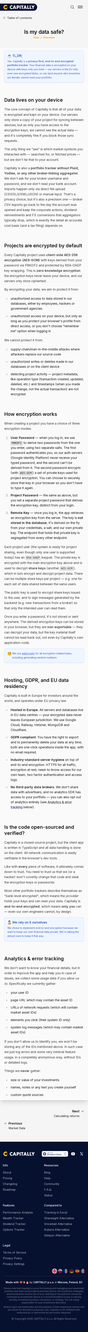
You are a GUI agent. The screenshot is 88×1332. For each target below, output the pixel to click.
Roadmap (9, 1189)
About (7, 1172)
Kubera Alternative (56, 1229)
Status (48, 1195)
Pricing (7, 1178)
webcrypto (28, 653)
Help (36, 37)
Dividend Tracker (14, 1224)
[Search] (72, 7)
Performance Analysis (18, 1212)
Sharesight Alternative (59, 1218)
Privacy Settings (14, 1264)
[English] (54, 1271)
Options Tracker (14, 1229)
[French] (66, 1271)
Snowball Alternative (58, 1224)
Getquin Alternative (57, 1235)
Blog (47, 1172)
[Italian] (83, 1271)
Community (51, 1184)
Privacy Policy (12, 1258)
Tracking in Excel (55, 1212)
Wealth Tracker (13, 1218)
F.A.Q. (48, 1189)
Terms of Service (14, 1252)
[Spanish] (77, 1271)
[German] (72, 1271)
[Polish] (60, 1271)
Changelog (10, 1184)
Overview (49, 37)
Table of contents (17, 18)
